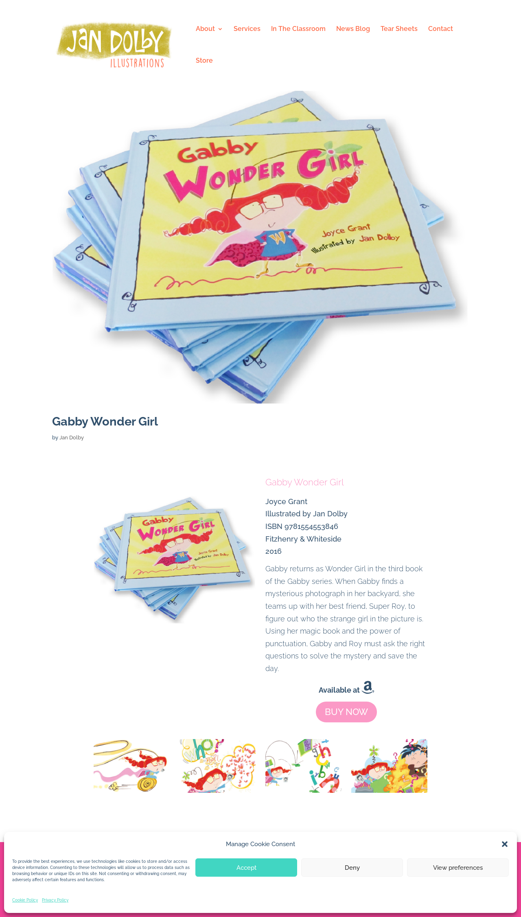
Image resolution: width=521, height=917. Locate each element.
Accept (246, 867)
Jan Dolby (71, 437)
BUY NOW (346, 711)
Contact (440, 29)
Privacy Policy (55, 900)
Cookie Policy (25, 900)
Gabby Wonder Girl (105, 421)
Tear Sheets (399, 29)
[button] (505, 844)
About (205, 29)
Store (204, 61)
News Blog (353, 29)
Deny (352, 867)
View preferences (458, 867)
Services (247, 29)
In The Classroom (298, 29)
